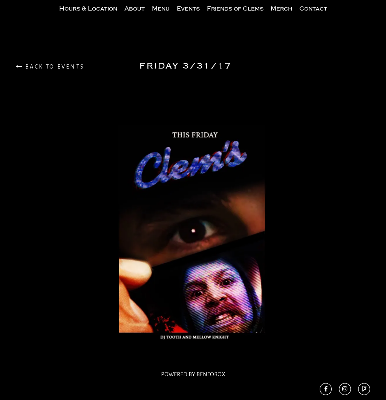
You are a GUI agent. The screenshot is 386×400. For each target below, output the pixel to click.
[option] (193, 248)
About (134, 16)
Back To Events (50, 81)
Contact (313, 16)
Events (188, 16)
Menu (161, 16)
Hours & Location (88, 16)
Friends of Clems (235, 16)
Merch (281, 16)
